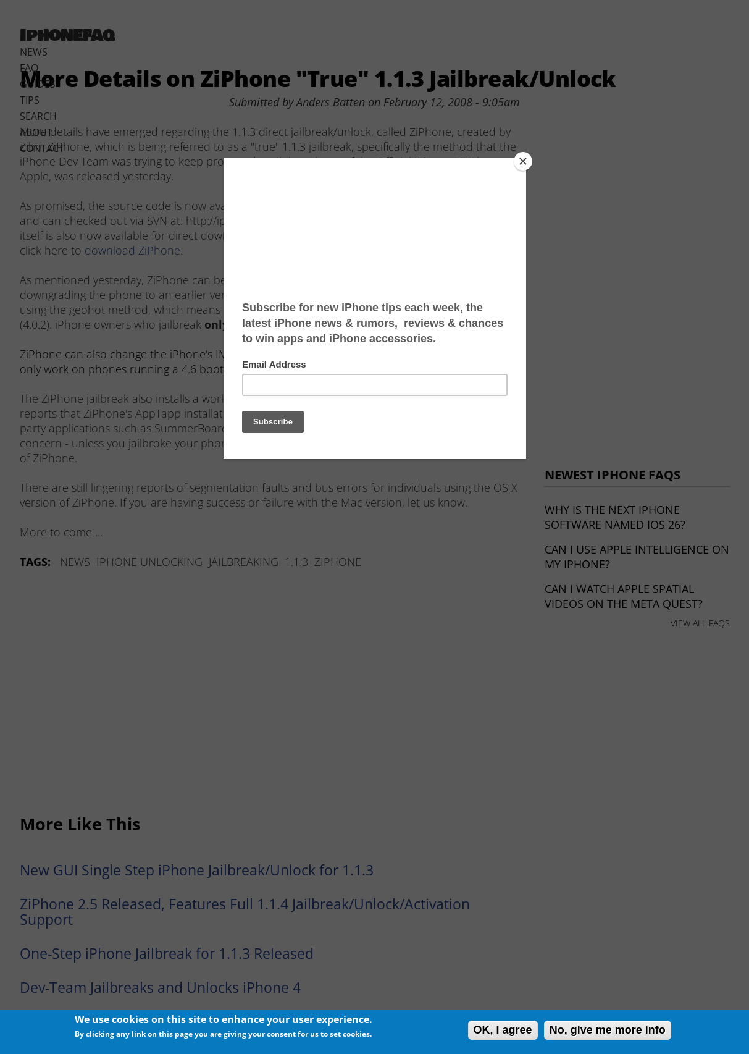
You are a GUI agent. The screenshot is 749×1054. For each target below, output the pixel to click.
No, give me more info (608, 1030)
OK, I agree (503, 1030)
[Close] (523, 161)
